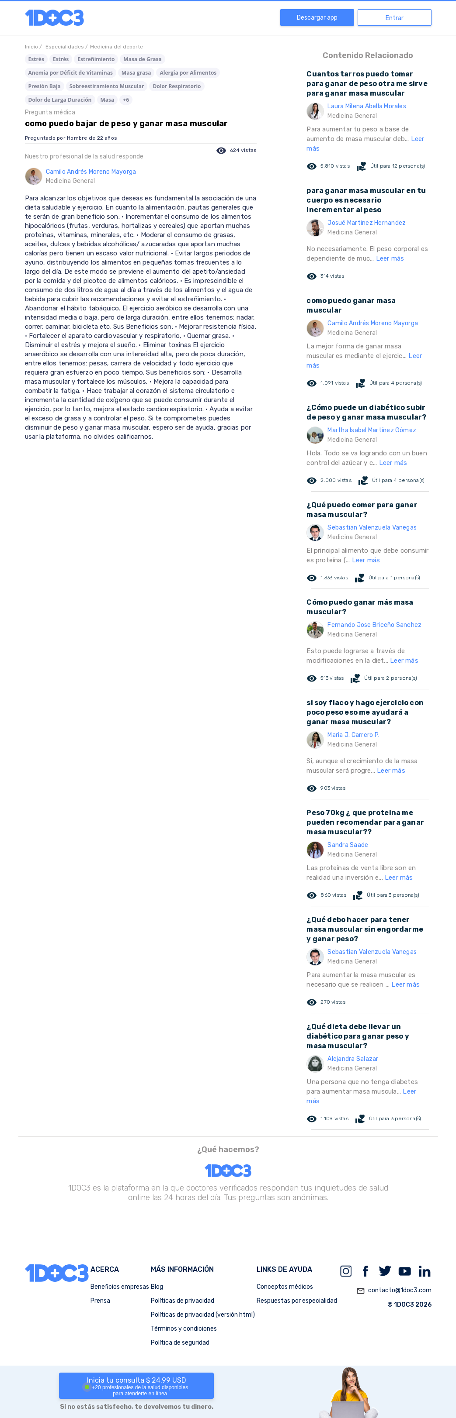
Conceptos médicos (285, 1287)
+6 (126, 99)
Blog (157, 1287)
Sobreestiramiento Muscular (107, 86)
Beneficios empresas (120, 1287)
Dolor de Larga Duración (60, 99)
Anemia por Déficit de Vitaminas (70, 72)
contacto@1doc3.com (394, 1291)
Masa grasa (136, 72)
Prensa (100, 1300)
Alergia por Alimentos (188, 72)
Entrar (395, 18)
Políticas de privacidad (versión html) (203, 1314)
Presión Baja (44, 86)
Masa (108, 99)
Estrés (36, 59)
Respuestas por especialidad (297, 1300)
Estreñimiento (96, 59)
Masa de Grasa (142, 59)
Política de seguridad (180, 1342)
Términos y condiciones (184, 1328)
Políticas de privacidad (182, 1300)
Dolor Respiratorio (177, 86)
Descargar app (317, 17)
